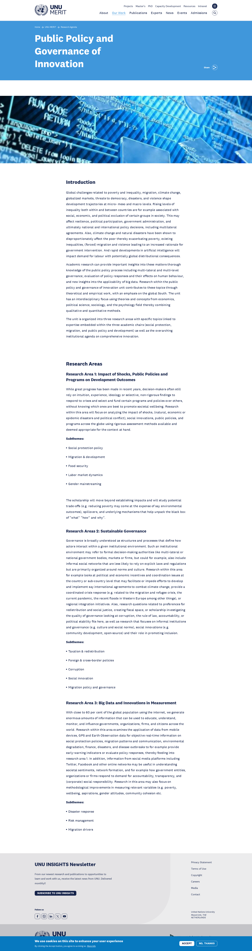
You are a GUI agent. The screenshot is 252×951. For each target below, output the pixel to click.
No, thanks (207, 944)
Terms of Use (198, 868)
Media (194, 888)
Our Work (119, 13)
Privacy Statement (201, 862)
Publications (138, 13)
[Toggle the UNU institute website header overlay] (214, 6)
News (169, 13)
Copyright (196, 875)
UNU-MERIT (50, 27)
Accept (187, 944)
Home (37, 27)
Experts (156, 13)
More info (91, 946)
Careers (195, 881)
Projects (128, 6)
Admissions (199, 13)
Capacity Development (168, 6)
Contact (195, 894)
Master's (140, 6)
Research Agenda (69, 27)
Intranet (202, 6)
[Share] (214, 67)
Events (182, 13)
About (103, 13)
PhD (150, 6)
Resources (189, 6)
